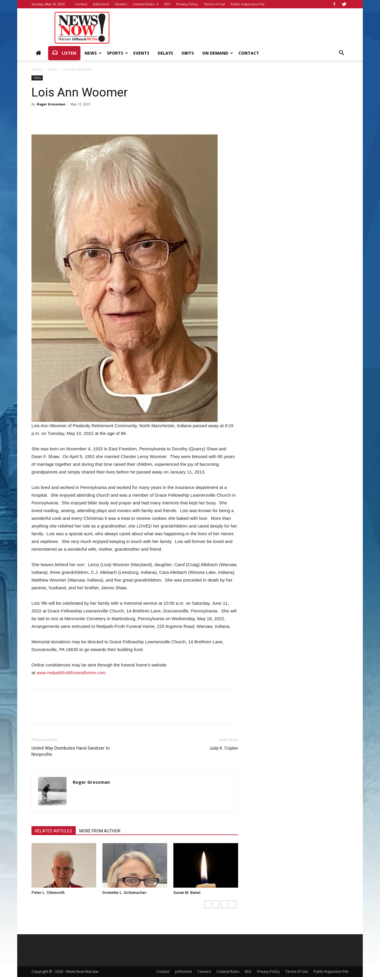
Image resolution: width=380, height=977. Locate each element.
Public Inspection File (248, 4)
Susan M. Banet (186, 892)
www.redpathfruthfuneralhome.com (71, 672)
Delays (165, 53)
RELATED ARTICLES (53, 831)
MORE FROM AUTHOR (100, 831)
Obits (187, 53)
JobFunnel (101, 4)
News (93, 53)
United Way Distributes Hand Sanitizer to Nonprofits (70, 751)
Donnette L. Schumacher (124, 892)
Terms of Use (214, 4)
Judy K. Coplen (223, 748)
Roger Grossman (51, 104)
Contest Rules (146, 4)
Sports (117, 53)
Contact (81, 4)
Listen (64, 53)
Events (141, 53)
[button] (341, 53)
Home (36, 69)
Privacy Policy (187, 4)
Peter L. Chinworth (47, 892)
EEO (167, 4)
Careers (121, 4)
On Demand (217, 53)
